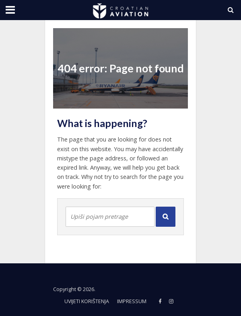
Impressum (131, 301)
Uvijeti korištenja (86, 301)
